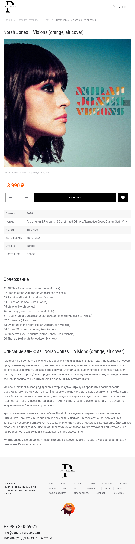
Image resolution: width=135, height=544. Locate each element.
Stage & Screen (81, 493)
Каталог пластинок (28, 20)
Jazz (47, 20)
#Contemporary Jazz (38, 172)
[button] (113, 7)
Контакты (8, 494)
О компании (9, 483)
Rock (51, 483)
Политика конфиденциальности (20, 487)
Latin (119, 488)
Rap (65, 488)
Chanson (101, 493)
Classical (107, 483)
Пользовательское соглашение (19, 490)
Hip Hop (52, 488)
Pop (63, 483)
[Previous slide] (8, 103)
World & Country (57, 493)
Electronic (77, 483)
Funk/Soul (92, 488)
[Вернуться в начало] (10, 7)
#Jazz (23, 172)
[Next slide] (126, 103)
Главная (8, 20)
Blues (77, 488)
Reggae (123, 483)
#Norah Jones (11, 172)
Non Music (118, 493)
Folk (107, 488)
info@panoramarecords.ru (22, 532)
